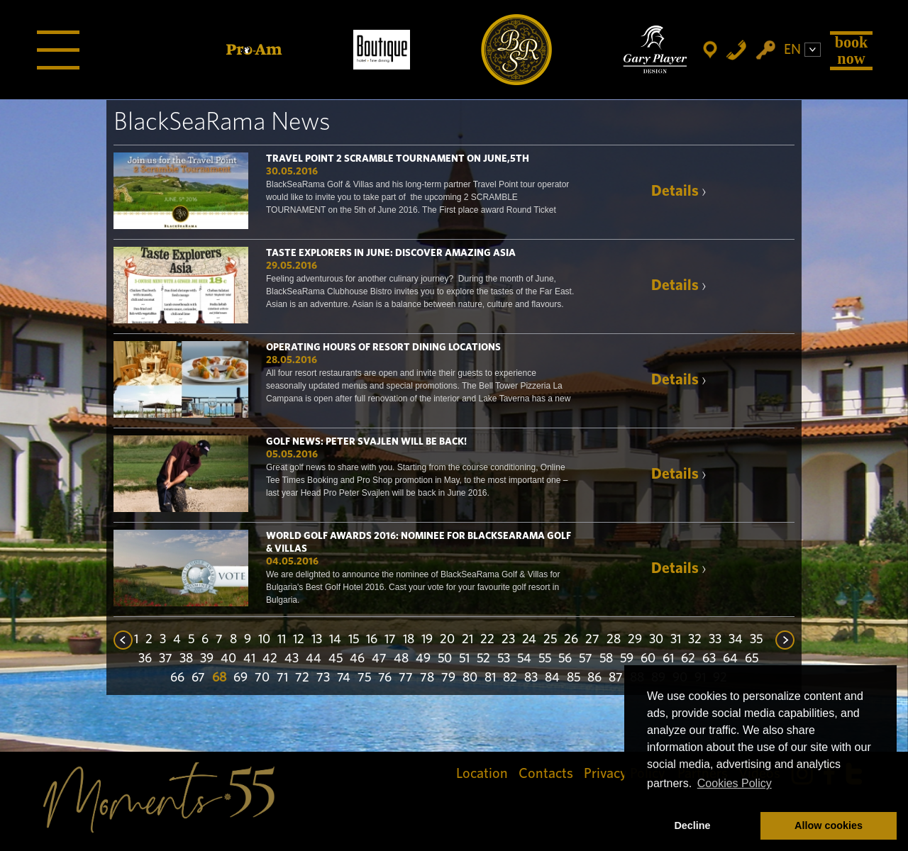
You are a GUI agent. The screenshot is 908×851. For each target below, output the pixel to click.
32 (695, 639)
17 (390, 639)
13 (316, 639)
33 (715, 639)
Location (482, 774)
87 (616, 678)
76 (385, 678)
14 (335, 639)
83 (531, 678)
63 (709, 658)
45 (335, 658)
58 (606, 658)
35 (756, 639)
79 (448, 678)
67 (198, 678)
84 (552, 678)
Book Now (851, 50)
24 (529, 639)
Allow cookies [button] (828, 825)
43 (291, 658)
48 (401, 658)
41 (249, 658)
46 (357, 658)
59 (626, 658)
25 (550, 639)
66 (177, 678)
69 (240, 678)
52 (483, 658)
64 (730, 658)
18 (408, 639)
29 (635, 639)
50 (445, 658)
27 (592, 639)
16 (371, 639)
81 (490, 678)
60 (648, 658)
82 (510, 678)
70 (262, 678)
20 (447, 639)
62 (688, 658)
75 (364, 678)
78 (427, 678)
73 (323, 678)
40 (228, 658)
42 (269, 658)
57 (585, 658)
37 (165, 658)
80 (470, 678)
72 (302, 678)
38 (186, 658)
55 (544, 658)
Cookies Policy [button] (734, 783)
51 (464, 658)
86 (594, 678)
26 (571, 639)
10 (264, 639)
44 (313, 658)
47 (379, 658)
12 (298, 639)
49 (423, 658)
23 (508, 639)
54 (524, 658)
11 (281, 639)
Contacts (546, 774)
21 (467, 639)
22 (487, 639)
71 (282, 678)
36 (145, 658)
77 (406, 678)
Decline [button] (692, 825)
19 (427, 639)
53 (503, 658)
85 (573, 678)
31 (675, 639)
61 (668, 658)
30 (656, 639)
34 (736, 639)
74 (343, 678)
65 (751, 658)
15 (353, 639)
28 (614, 639)
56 (565, 658)
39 (207, 658)
